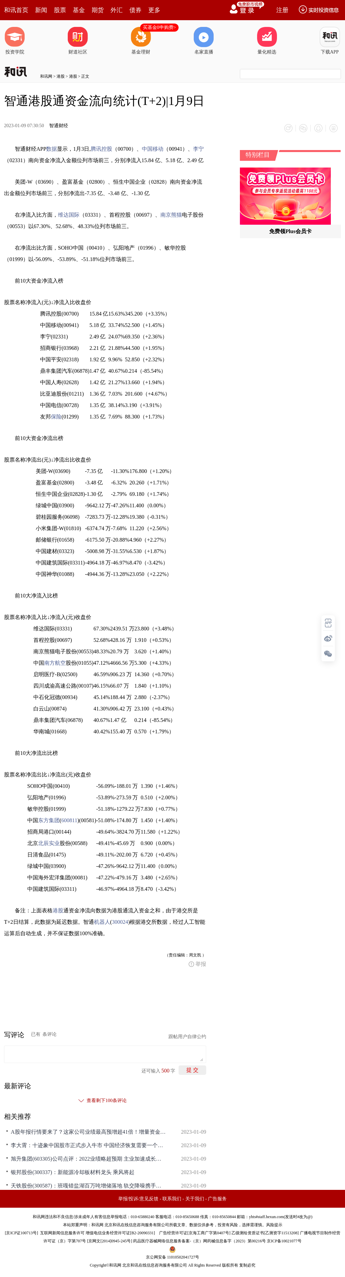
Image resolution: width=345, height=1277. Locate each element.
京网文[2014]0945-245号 (109, 1240)
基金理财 (141, 40)
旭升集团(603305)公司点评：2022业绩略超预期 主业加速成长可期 (88, 1158)
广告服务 (217, 1198)
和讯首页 (16, 10)
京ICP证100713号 (21, 1232)
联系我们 (171, 1198)
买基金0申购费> (159, 27)
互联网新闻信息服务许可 (62, 1232)
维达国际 (69, 214)
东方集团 (49, 820)
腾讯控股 (101, 148)
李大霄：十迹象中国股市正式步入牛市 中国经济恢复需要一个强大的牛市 (88, 1145)
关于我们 (194, 1198)
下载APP (330, 40)
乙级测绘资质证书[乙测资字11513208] (265, 1232)
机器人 (102, 921)
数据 (51, 148)
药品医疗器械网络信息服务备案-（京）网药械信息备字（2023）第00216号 (199, 1240)
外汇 (117, 10)
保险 (56, 416)
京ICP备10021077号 (284, 1240)
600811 (69, 820)
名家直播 (204, 40)
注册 (282, 10)
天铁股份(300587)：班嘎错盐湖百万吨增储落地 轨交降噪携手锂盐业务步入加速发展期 (88, 1185)
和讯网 (46, 76)
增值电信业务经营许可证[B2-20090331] (120, 1232)
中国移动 (152, 148)
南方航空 (55, 662)
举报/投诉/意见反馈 (138, 1198)
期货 (98, 10)
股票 (60, 10)
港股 (61, 76)
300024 (120, 921)
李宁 (198, 148)
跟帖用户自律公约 (187, 1036)
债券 (135, 10)
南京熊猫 (171, 214)
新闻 (41, 10)
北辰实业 (49, 843)
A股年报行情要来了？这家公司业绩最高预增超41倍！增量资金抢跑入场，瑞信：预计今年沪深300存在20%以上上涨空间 (88, 1131)
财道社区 (78, 40)
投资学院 (15, 40)
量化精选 (267, 40)
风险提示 (274, 1224)
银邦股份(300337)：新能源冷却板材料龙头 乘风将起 (72, 1172)
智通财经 (58, 125)
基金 (79, 10)
